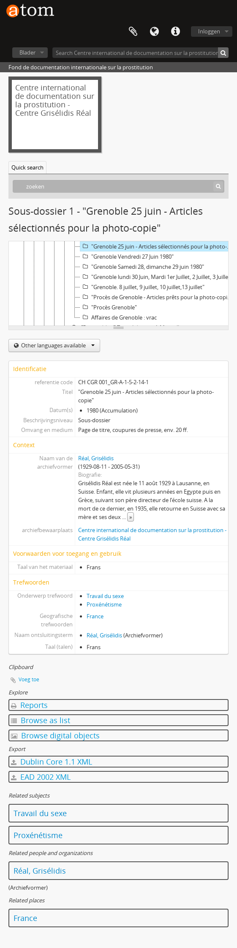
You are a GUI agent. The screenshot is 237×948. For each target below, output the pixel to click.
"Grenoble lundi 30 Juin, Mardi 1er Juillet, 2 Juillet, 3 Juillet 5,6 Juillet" (157, 277)
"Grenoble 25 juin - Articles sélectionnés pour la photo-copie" (157, 246)
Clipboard (133, 31)
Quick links (175, 31)
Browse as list (40, 720)
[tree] (118, 283)
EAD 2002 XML (41, 777)
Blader (27, 52)
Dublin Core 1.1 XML (51, 762)
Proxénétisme (104, 604)
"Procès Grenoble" (108, 307)
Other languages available (57, 345)
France (95, 616)
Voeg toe (29, 679)
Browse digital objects (55, 735)
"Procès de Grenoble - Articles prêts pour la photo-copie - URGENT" (157, 297)
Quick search (27, 167)
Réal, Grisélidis (96, 458)
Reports (29, 705)
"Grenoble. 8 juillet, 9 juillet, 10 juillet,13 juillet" (142, 287)
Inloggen (209, 31)
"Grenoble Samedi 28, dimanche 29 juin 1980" (142, 267)
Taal (154, 31)
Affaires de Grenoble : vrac (118, 317)
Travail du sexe (105, 596)
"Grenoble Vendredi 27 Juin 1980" (127, 256)
